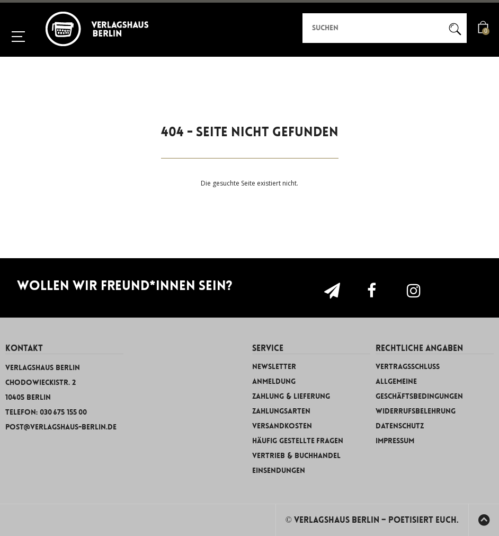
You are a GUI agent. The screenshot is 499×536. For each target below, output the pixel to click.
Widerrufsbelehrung (416, 411)
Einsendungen (278, 471)
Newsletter (274, 367)
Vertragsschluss (408, 367)
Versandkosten (282, 426)
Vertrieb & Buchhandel (296, 456)
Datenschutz (400, 426)
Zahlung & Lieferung (291, 396)
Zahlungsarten (281, 411)
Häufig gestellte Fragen (297, 441)
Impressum (395, 441)
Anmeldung (274, 381)
